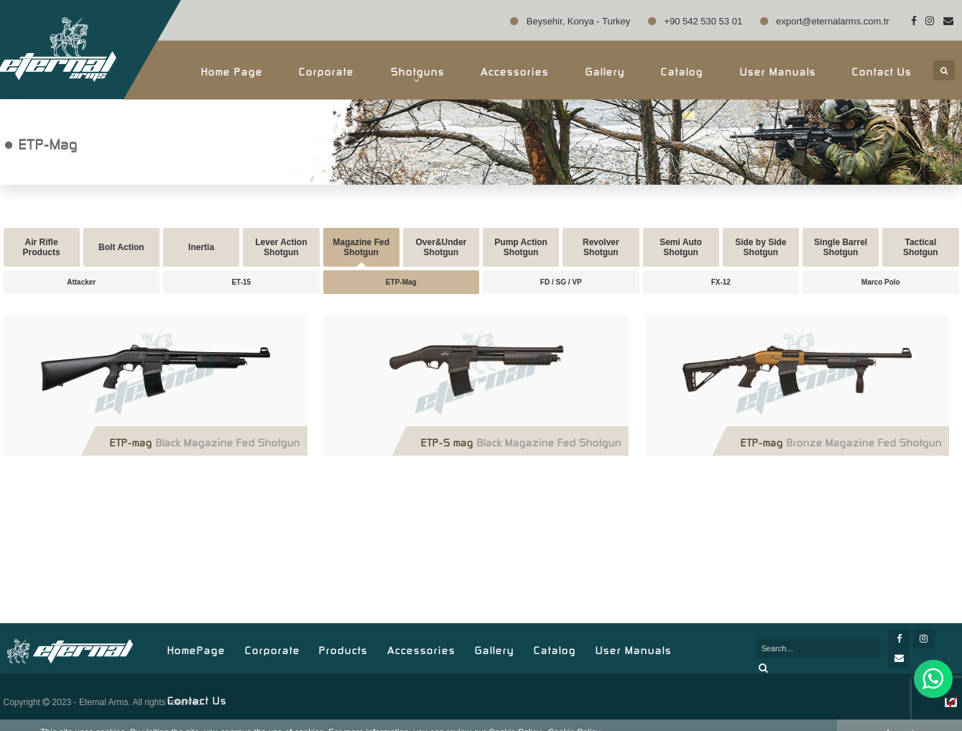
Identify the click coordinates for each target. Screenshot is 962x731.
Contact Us (882, 70)
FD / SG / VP (561, 282)
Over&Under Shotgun (441, 247)
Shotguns (418, 74)
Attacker (81, 282)
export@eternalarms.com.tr (824, 21)
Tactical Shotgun (920, 247)
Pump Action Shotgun (520, 247)
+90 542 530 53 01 (695, 21)
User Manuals (778, 70)
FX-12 (721, 282)
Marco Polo (880, 282)
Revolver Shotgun (601, 247)
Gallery (605, 70)
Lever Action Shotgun (281, 247)
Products (343, 648)
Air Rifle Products (41, 247)
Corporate (326, 70)
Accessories (515, 70)
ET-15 (241, 282)
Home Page (232, 70)
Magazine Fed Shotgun (361, 247)
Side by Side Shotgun (760, 247)
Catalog (682, 70)
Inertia (201, 247)
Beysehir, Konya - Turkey (570, 21)
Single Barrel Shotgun (840, 247)
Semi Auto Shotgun (681, 247)
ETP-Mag (401, 282)
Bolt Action (121, 247)
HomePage (196, 648)
